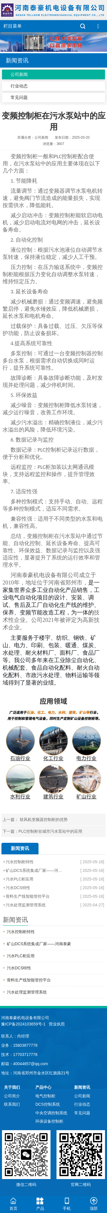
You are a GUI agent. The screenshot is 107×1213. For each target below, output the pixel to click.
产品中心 (43, 1087)
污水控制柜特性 (20, 861)
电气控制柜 (45, 1096)
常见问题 (19, 97)
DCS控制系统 (47, 1104)
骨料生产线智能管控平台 (28, 896)
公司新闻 (19, 74)
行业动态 (19, 85)
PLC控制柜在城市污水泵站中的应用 (50, 831)
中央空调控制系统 (51, 1113)
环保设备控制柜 (49, 1121)
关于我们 (12, 1087)
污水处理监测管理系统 (26, 905)
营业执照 (57, 1024)
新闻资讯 (82, 1087)
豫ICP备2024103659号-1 (23, 1024)
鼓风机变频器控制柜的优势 (43, 819)
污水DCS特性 (18, 887)
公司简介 (12, 1096)
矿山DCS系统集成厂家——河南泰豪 (35, 870)
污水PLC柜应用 (19, 879)
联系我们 (12, 1104)
